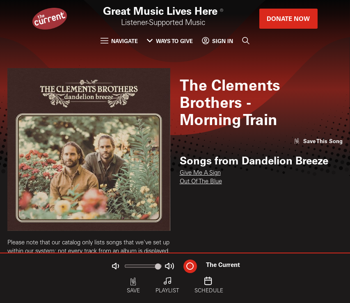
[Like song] (318, 141)
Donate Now (288, 18)
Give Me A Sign (200, 173)
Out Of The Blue (201, 182)
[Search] (246, 40)
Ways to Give (169, 40)
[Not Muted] (115, 266)
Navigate (119, 40)
